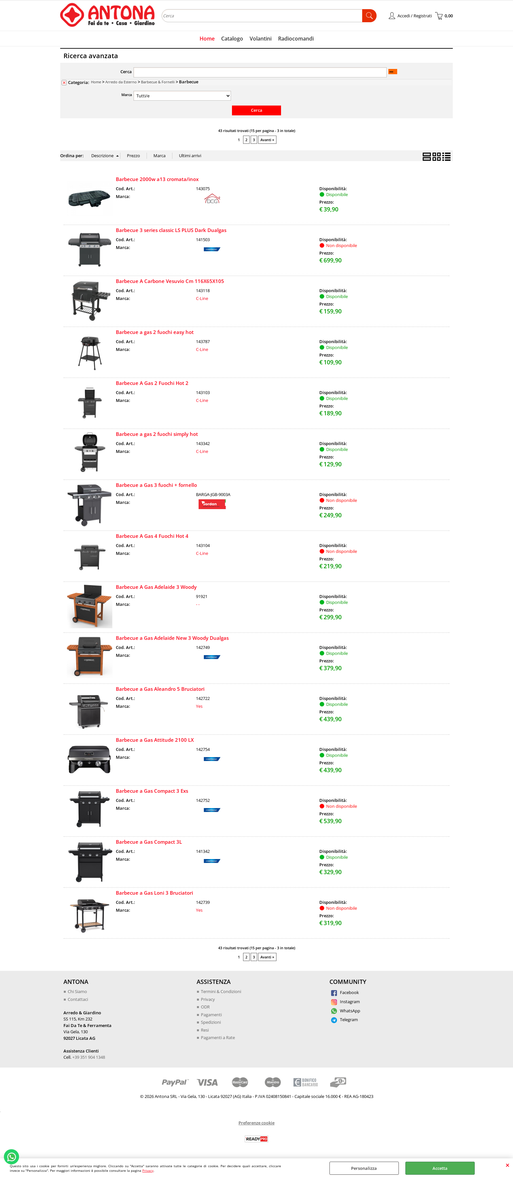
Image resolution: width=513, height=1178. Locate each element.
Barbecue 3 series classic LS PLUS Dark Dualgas (171, 230)
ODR (205, 1007)
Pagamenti (211, 1015)
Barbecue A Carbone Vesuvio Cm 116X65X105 (170, 281)
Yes (199, 706)
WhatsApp (345, 1011)
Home (207, 38)
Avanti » (267, 139)
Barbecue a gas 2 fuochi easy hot (155, 332)
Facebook (345, 992)
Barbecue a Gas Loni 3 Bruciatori (154, 892)
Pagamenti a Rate (218, 1037)
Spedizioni (211, 1022)
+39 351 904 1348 (88, 1057)
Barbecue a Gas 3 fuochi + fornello (156, 485)
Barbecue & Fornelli (158, 81)
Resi (205, 1030)
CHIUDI (507, 1165)
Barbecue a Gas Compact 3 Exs (152, 791)
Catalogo (232, 38)
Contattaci (78, 999)
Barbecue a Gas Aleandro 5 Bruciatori (160, 689)
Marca (126, 94)
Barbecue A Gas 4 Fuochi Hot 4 (152, 536)
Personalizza (364, 1168)
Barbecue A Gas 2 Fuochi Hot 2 (152, 383)
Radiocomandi (296, 38)
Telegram (344, 1019)
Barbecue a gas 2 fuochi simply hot (157, 434)
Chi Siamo (77, 991)
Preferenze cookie (256, 1123)
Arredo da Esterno (121, 81)
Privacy (147, 1170)
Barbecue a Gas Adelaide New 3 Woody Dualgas (172, 638)
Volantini (261, 38)
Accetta (440, 1168)
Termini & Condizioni (221, 991)
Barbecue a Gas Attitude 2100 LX (155, 740)
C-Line (202, 298)
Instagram (345, 1001)
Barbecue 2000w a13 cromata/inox (157, 179)
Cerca (126, 72)
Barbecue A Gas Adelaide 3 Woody (156, 587)
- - (198, 604)
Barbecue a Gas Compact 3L (149, 841)
